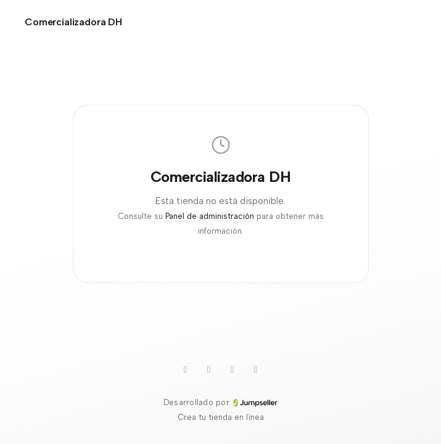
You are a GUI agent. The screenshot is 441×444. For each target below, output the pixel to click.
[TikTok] (232, 369)
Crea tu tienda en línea (221, 417)
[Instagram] (256, 369)
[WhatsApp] (209, 369)
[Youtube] (186, 369)
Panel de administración (209, 216)
